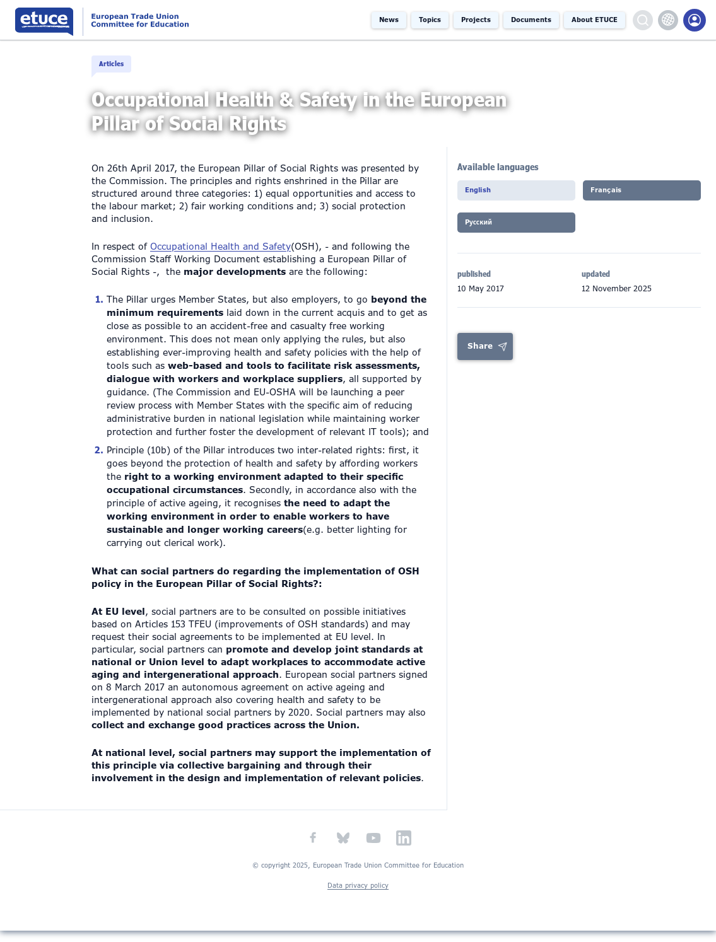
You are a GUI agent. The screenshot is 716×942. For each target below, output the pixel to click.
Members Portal (694, 20)
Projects (476, 20)
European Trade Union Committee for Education (133, 20)
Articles (117, 65)
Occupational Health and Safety (220, 258)
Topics (430, 20)
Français (611, 205)
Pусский (483, 239)
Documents (531, 20)
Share (480, 361)
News (389, 20)
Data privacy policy (358, 896)
